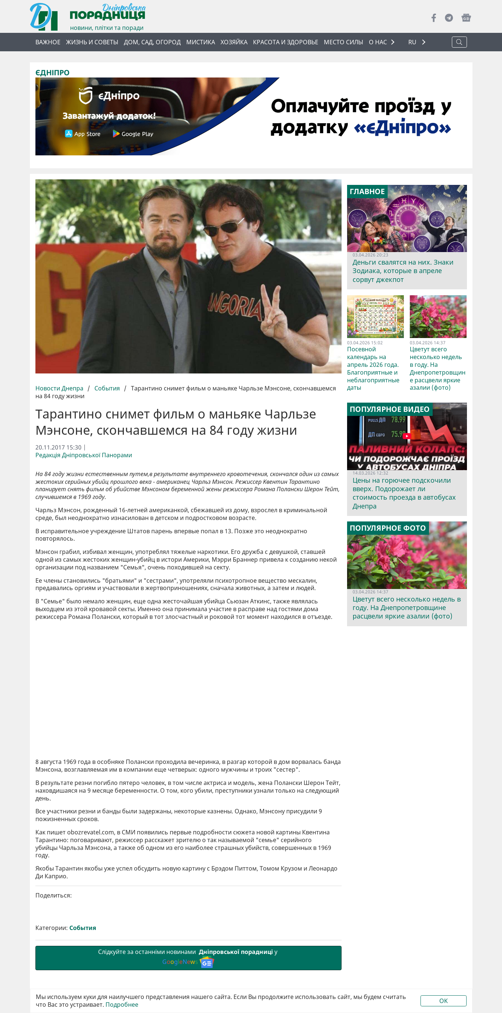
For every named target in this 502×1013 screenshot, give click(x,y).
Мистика (200, 42)
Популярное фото (388, 528)
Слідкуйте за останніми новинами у (188, 958)
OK (443, 1001)
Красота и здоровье (285, 42)
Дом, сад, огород (152, 42)
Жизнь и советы (92, 42)
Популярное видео (390, 409)
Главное (367, 191)
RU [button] (413, 42)
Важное (47, 42)
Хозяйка (234, 42)
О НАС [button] (378, 42)
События (107, 388)
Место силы (343, 42)
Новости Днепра (60, 388)
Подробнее (121, 1005)
